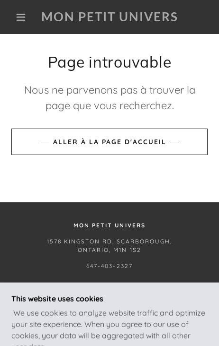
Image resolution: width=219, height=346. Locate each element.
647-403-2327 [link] (109, 265)
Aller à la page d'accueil (109, 142)
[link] (109, 16)
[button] (21, 17)
